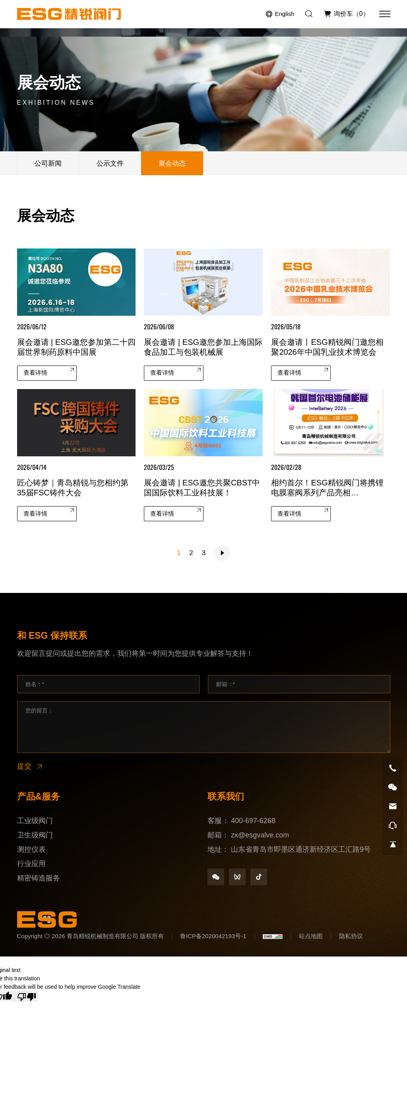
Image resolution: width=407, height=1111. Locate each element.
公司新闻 (48, 163)
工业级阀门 (35, 821)
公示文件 (110, 163)
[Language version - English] (280, 14)
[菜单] (384, 13)
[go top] (392, 844)
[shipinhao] (237, 876)
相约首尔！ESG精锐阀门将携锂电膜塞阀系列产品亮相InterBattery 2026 (327, 492)
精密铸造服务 (38, 878)
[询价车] (346, 14)
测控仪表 (31, 849)
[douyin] (258, 876)
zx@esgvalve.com (260, 835)
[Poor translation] (27, 996)
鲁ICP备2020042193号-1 (213, 936)
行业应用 (31, 864)
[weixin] (215, 876)
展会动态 (172, 163)
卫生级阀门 (35, 835)
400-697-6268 (253, 821)
